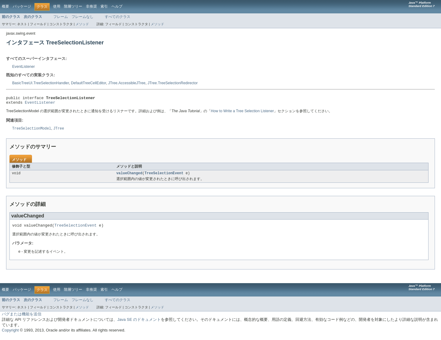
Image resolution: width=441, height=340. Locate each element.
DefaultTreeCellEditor (88, 83)
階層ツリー (73, 6)
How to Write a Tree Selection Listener (242, 113)
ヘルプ (116, 6)
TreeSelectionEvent (163, 175)
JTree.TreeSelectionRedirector (172, 83)
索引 (104, 6)
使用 (56, 6)
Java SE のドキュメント (139, 323)
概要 (5, 6)
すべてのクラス (117, 17)
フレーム (60, 17)
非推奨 (91, 6)
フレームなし (82, 17)
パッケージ (22, 6)
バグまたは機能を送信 (21, 318)
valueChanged (129, 175)
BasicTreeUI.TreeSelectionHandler (40, 83)
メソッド (82, 24)
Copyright (10, 334)
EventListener (23, 66)
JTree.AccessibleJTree (127, 83)
